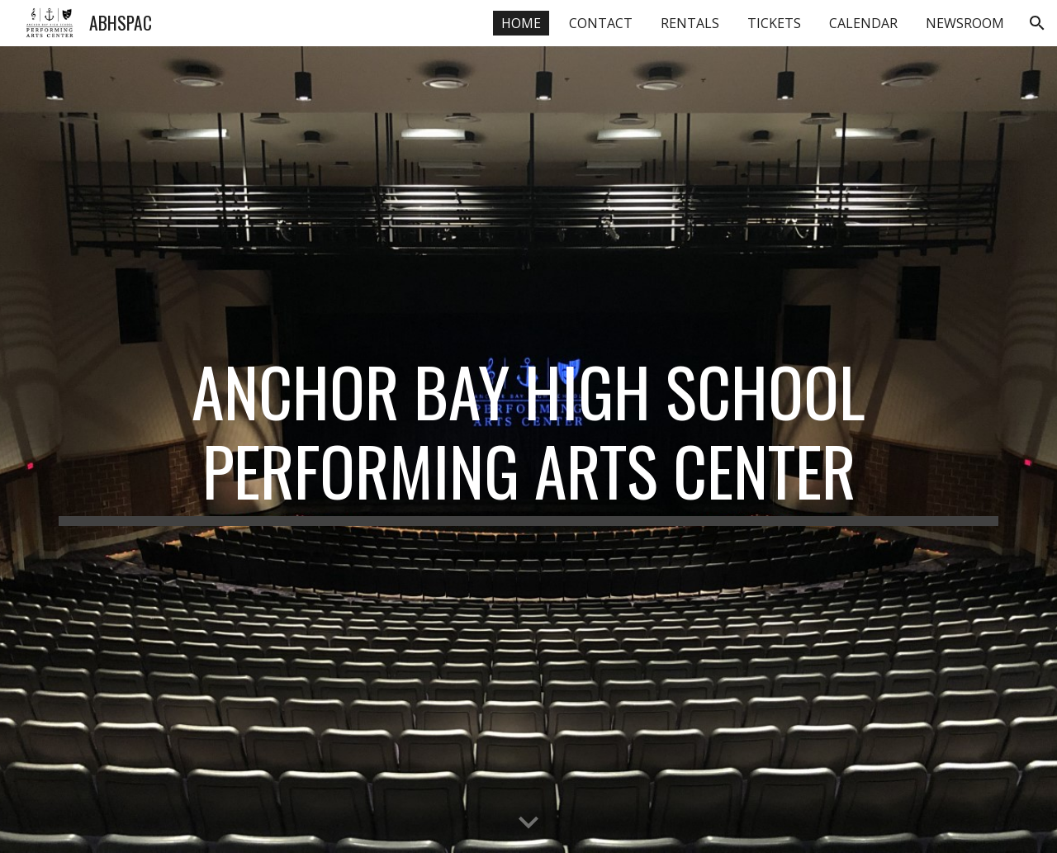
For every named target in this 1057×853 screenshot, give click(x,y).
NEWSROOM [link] (965, 23)
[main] (528, 438)
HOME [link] (521, 23)
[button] (1037, 23)
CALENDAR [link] (863, 23)
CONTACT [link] (601, 23)
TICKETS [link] (774, 23)
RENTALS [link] (690, 23)
